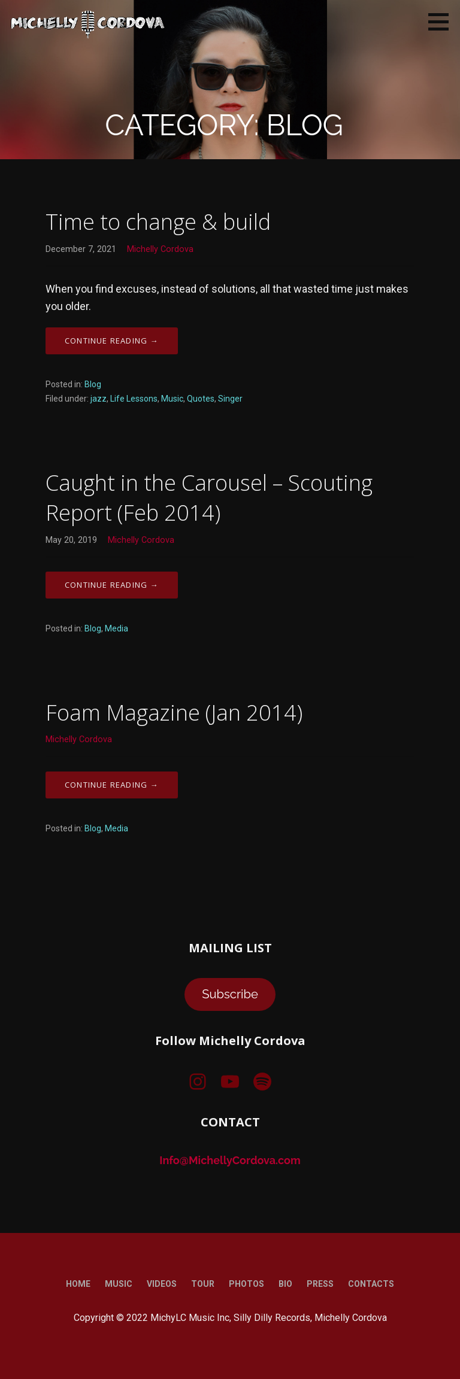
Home (78, 1284)
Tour (202, 1284)
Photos (246, 1284)
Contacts (371, 1284)
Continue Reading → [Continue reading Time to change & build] (112, 340)
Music (172, 398)
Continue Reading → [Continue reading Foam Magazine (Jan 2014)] (112, 784)
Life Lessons (134, 398)
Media (116, 628)
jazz (98, 398)
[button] (442, 21)
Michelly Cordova (160, 249)
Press (320, 1284)
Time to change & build (158, 221)
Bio (285, 1284)
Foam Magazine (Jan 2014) (174, 712)
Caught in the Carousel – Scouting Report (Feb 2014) (209, 497)
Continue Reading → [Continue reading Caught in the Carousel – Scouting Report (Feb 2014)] (112, 584)
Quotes (200, 398)
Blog (92, 384)
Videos (162, 1284)
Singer (230, 398)
